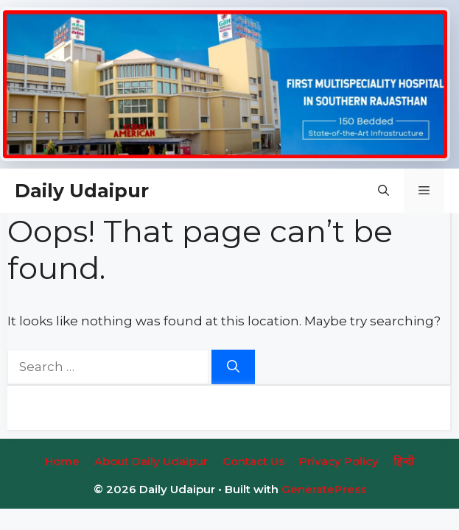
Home (62, 461)
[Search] (233, 367)
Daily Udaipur (82, 191)
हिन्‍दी (403, 461)
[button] (383, 191)
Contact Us (253, 461)
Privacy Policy (339, 461)
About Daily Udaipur (151, 461)
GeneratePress (323, 489)
